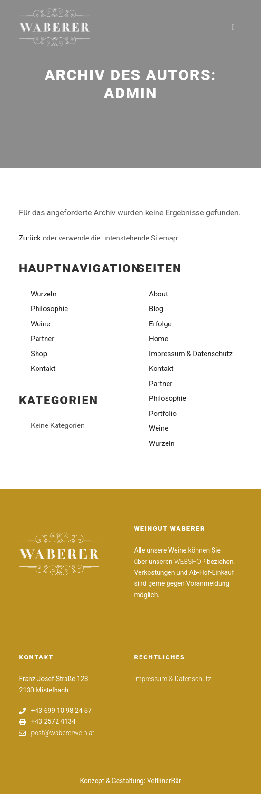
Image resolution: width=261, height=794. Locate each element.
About (158, 294)
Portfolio (163, 413)
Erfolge (160, 324)
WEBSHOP (189, 561)
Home (158, 338)
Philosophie (49, 309)
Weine (40, 324)
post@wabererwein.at (56, 733)
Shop (39, 354)
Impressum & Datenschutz (191, 354)
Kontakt (43, 368)
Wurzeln (43, 294)
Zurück (30, 238)
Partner (42, 338)
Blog (156, 309)
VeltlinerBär (164, 781)
